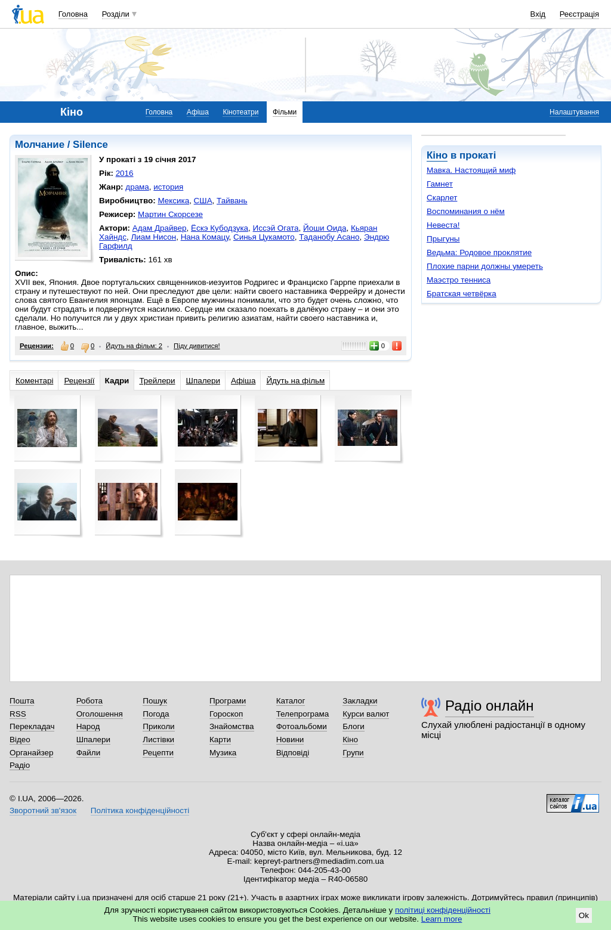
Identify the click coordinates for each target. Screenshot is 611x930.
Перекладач (32, 726)
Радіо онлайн (489, 706)
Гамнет (440, 183)
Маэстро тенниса (458, 279)
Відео (20, 739)
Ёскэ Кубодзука (219, 228)
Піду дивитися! (197, 345)
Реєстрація (579, 14)
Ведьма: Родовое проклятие (479, 252)
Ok (584, 915)
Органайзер (31, 752)
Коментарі (34, 380)
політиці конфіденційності (442, 910)
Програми (227, 700)
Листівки (158, 739)
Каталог (291, 700)
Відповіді (293, 752)
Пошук (155, 700)
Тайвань (232, 200)
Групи (352, 752)
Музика (222, 752)
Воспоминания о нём (466, 211)
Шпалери (203, 380)
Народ (88, 726)
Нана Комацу (205, 236)
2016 (125, 173)
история (168, 186)
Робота (89, 700)
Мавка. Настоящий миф (471, 170)
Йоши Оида (324, 228)
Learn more (441, 918)
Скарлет (442, 197)
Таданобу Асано (329, 236)
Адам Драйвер (159, 228)
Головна (73, 14)
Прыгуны (443, 238)
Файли (88, 752)
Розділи (115, 14)
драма (137, 186)
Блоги (353, 726)
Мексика (173, 200)
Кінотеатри (240, 112)
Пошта (22, 700)
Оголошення (99, 713)
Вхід (538, 14)
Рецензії (79, 380)
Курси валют (365, 713)
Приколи (158, 726)
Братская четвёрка (461, 293)
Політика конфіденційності (140, 810)
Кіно (437, 155)
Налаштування (574, 112)
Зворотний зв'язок (43, 810)
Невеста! (443, 225)
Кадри (117, 380)
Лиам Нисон (153, 236)
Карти (220, 739)
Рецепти (158, 752)
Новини (290, 739)
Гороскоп (226, 713)
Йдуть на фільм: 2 (134, 345)
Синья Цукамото (264, 236)
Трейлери (157, 380)
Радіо (20, 765)
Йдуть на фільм (295, 380)
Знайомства (231, 726)
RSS (18, 713)
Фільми (285, 112)
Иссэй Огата (276, 228)
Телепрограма (302, 713)
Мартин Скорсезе (170, 214)
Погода (156, 713)
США (203, 200)
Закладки (359, 700)
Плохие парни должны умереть (485, 266)
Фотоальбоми (301, 726)
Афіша (198, 112)
